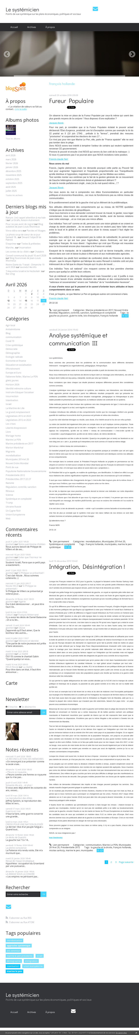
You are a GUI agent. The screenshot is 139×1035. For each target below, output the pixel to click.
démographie (14, 960)
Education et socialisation (18, 365)
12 (8, 300)
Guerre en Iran (13, 811)
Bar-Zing (10, 273)
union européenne (33, 966)
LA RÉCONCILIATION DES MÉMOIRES (25, 758)
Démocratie (12, 349)
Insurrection (12, 396)
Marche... (10, 247)
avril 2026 (10, 155)
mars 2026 (11, 159)
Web (8, 518)
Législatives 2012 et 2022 (18, 416)
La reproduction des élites (19, 798)
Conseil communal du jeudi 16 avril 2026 (26, 255)
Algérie (22, 601)
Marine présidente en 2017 (19, 443)
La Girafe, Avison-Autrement (25, 220)
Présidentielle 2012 (15, 475)
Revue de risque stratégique (20, 860)
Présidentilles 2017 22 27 (18, 479)
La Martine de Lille (15, 408)
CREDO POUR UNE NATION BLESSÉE (24, 824)
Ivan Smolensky (55, 838)
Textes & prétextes (30, 243)
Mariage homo (13, 436)
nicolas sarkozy (57, 850)
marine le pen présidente (19, 955)
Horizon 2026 (12, 384)
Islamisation (12, 400)
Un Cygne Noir (13, 510)
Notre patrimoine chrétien (31, 544)
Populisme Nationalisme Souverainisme (26, 471)
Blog (8, 333)
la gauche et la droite (101, 847)
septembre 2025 (14, 183)
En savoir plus (121, 1033)
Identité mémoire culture (18, 388)
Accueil (14, 27)
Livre (8, 432)
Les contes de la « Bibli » (18, 251)
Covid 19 (10, 341)
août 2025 (11, 187)
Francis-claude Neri (58, 159)
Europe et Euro (13, 372)
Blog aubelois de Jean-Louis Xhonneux (24, 225)
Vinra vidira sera (14, 230)
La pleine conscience (16, 847)
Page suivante (126, 862)
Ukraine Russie (13, 506)
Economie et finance (16, 361)
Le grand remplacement (18, 412)
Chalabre (39, 251)
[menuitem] (14, 27)
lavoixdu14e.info (28, 267)
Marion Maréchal (14, 447)
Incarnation (25, 247)
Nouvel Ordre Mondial (17, 463)
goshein (10, 544)
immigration (31, 960)
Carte (12, 683)
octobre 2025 (12, 179)
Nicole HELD (12, 585)
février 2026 (12, 163)
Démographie (13, 353)
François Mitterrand (28, 614)
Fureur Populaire (71, 101)
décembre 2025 (13, 171)
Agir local (10, 325)
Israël (8, 404)
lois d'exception (91, 315)
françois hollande (109, 315)
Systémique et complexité (18, 499)
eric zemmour (13, 950)
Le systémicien (22, 9)
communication (13, 337)
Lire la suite (21, 109)
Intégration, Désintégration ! (87, 566)
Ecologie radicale (14, 357)
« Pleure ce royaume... (17, 772)
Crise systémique (14, 345)
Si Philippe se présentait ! (31, 572)
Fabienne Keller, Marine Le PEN (22, 376)
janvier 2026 (12, 167)
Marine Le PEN (13, 439)
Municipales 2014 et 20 (17, 459)
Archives (31, 27)
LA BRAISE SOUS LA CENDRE (20, 874)
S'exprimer (11, 243)
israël (39, 955)
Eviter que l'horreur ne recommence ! (24, 558)
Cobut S (10, 614)
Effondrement (13, 369)
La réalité (23, 653)
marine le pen (14, 971)
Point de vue (12, 467)
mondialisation (13, 455)
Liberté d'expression (16, 428)
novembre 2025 (14, 175)
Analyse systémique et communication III (78, 339)
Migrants (10, 451)
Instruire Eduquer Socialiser (20, 392)
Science (9, 495)
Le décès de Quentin (16, 837)
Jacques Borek (56, 123)
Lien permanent (59, 310)
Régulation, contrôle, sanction (21, 487)
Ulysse (21, 627)
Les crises (11, 424)
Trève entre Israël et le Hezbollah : (23, 271)
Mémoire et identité (28, 640)
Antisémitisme (13, 329)
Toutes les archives (14, 195)
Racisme (10, 483)
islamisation (13, 966)
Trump (9, 502)
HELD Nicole (12, 666)
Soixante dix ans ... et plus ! (19, 785)
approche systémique (18, 945)
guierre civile (75, 315)
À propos (50, 27)
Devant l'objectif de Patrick (23, 238)
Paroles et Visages (36, 230)
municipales (111, 544)
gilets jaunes (12, 380)
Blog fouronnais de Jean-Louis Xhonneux (23, 259)
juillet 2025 (11, 191)
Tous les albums (13, 138)
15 (26, 300)
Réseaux (10, 491)
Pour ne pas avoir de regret (20, 224)
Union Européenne (15, 514)
